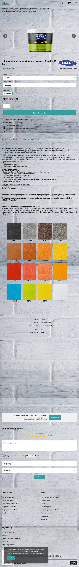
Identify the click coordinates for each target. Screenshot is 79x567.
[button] (5, 36)
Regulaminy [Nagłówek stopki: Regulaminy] (7, 527)
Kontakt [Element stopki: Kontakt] (4, 513)
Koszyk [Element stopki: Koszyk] (43, 503)
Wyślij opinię (39, 477)
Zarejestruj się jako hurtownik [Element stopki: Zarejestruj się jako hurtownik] (50, 497)
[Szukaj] (63, 3)
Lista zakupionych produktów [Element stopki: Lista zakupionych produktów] (50, 510)
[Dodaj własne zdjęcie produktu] (39, 456)
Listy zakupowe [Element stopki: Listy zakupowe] (46, 507)
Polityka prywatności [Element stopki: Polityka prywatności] (8, 545)
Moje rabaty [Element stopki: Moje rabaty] (44, 516)
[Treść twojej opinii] (39, 445)
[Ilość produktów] (6, 106)
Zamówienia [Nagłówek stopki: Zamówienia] (7, 493)
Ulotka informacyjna (9, 188)
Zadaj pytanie (54, 417)
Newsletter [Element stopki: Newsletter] (44, 519)
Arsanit (43, 319)
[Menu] (76, 3)
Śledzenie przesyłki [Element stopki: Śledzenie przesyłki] (8, 500)
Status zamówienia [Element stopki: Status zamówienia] (8, 497)
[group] (39, 36)
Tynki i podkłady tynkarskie (28, 9)
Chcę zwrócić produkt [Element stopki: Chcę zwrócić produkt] (8, 507)
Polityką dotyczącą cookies (15, 551)
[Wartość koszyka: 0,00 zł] (69, 3)
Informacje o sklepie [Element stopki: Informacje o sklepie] (8, 532)
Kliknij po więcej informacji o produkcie (16, 185)
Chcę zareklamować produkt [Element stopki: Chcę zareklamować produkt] (11, 503)
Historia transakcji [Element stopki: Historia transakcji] (46, 513)
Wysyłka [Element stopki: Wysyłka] (4, 535)
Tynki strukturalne (44, 9)
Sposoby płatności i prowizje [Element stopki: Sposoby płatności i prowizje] (11, 538)
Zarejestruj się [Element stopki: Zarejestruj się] (45, 500)
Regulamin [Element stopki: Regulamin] (5, 541)
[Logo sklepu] (5, 3)
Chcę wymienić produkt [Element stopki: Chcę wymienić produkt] (9, 510)
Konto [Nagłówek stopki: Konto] (43, 493)
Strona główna (13, 9)
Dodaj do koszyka (39, 113)
